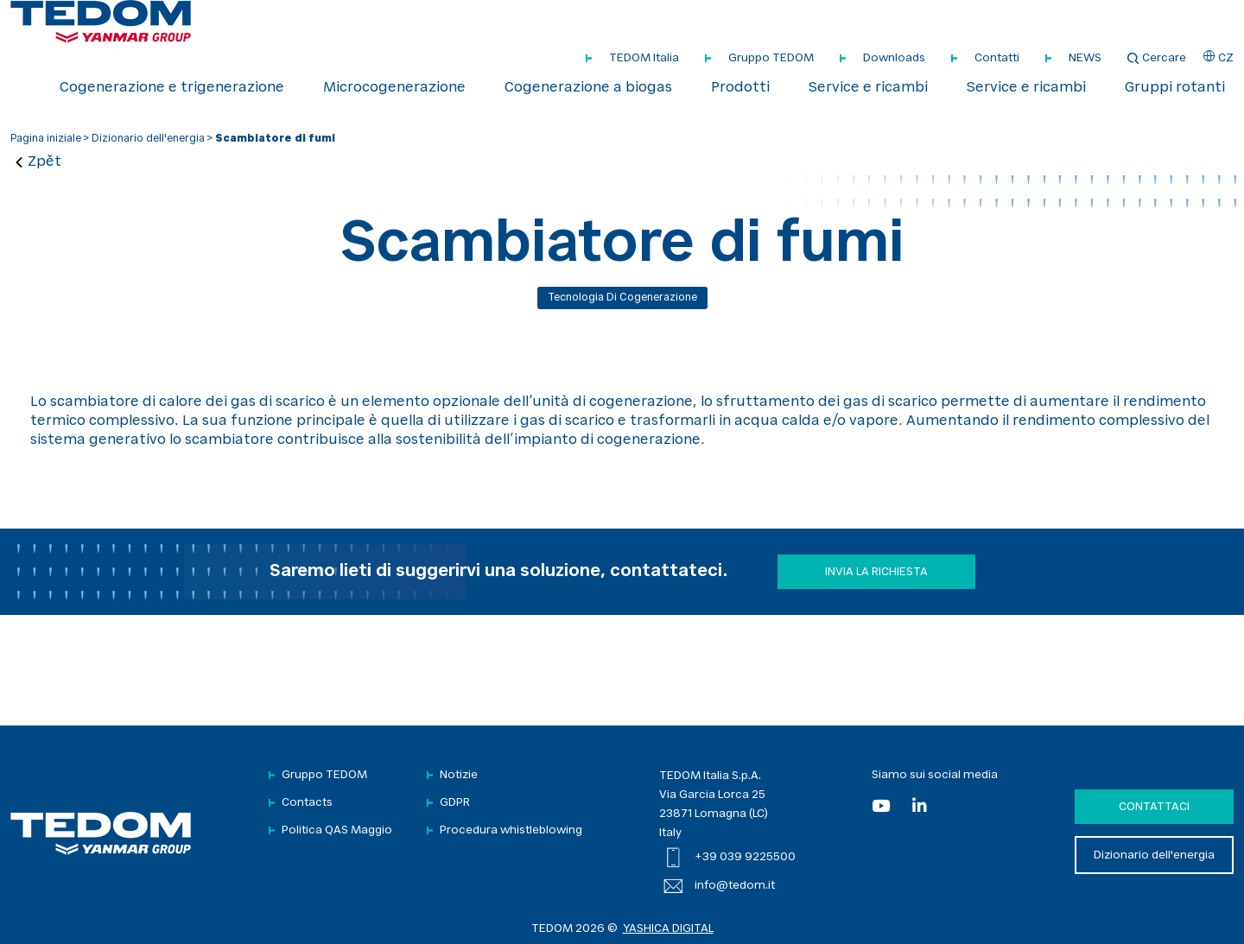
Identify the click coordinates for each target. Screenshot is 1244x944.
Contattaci (1154, 807)
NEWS (1085, 58)
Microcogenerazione (394, 88)
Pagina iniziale (45, 139)
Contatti (996, 58)
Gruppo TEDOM (771, 58)
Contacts (307, 802)
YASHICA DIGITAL (668, 928)
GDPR (455, 802)
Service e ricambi (868, 88)
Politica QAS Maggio (337, 830)
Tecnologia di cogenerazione (622, 298)
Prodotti (740, 88)
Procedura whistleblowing (511, 830)
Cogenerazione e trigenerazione (172, 88)
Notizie (459, 775)
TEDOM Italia (644, 58)
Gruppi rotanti (1175, 88)
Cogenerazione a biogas (588, 88)
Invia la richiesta (876, 572)
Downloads (894, 58)
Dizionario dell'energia (148, 139)
